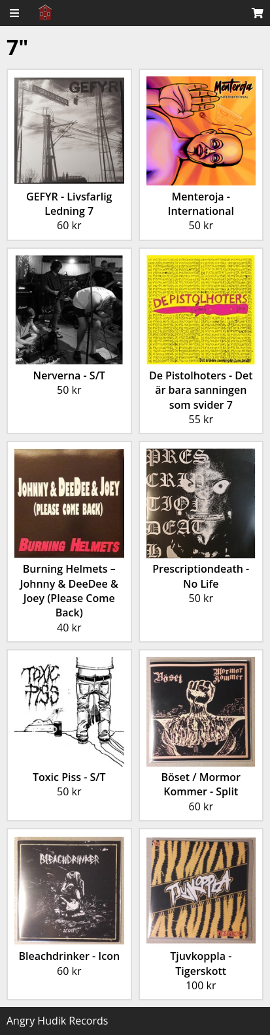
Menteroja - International (201, 203)
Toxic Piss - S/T (69, 777)
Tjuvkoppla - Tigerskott (200, 963)
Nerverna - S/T (69, 375)
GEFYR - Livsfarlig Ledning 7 (69, 203)
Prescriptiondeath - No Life (200, 576)
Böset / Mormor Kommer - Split (201, 784)
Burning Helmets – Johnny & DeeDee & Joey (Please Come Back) (69, 591)
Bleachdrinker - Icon (69, 956)
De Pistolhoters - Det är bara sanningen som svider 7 (201, 390)
